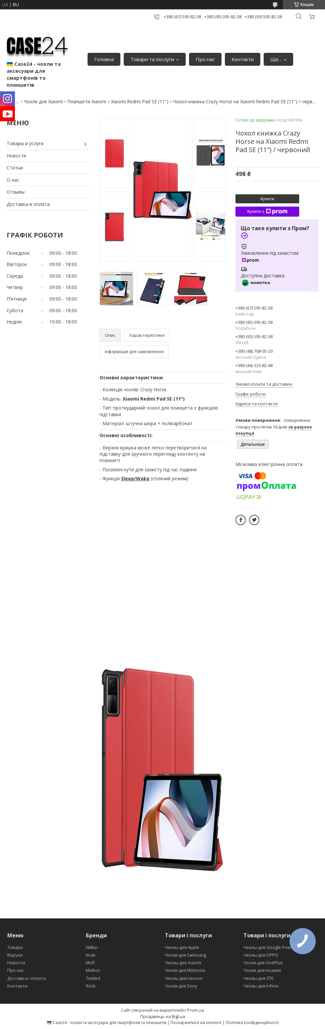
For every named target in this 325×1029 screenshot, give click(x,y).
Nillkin (92, 947)
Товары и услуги (25, 143)
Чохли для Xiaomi (43, 101)
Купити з (267, 212)
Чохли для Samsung (185, 955)
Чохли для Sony (181, 986)
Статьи (15, 167)
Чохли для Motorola (185, 970)
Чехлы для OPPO (260, 955)
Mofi (90, 963)
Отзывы (16, 192)
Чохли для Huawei (262, 970)
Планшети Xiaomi (86, 101)
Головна (104, 59)
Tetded (93, 978)
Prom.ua (195, 1010)
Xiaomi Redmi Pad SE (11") (139, 101)
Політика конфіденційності (252, 1022)
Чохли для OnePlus (263, 963)
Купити (267, 198)
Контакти (242, 59)
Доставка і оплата (26, 978)
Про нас (205, 59)
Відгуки (15, 955)
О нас (13, 180)
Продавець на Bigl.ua (162, 1016)
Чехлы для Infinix (261, 986)
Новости (16, 155)
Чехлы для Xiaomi (183, 963)
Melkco (93, 970)
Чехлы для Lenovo (184, 978)
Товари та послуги (152, 59)
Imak (91, 955)
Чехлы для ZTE (258, 978)
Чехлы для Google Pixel (267, 947)
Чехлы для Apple (182, 947)
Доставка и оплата (28, 204)
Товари (15, 947)
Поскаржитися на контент (196, 1022)
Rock (91, 986)
